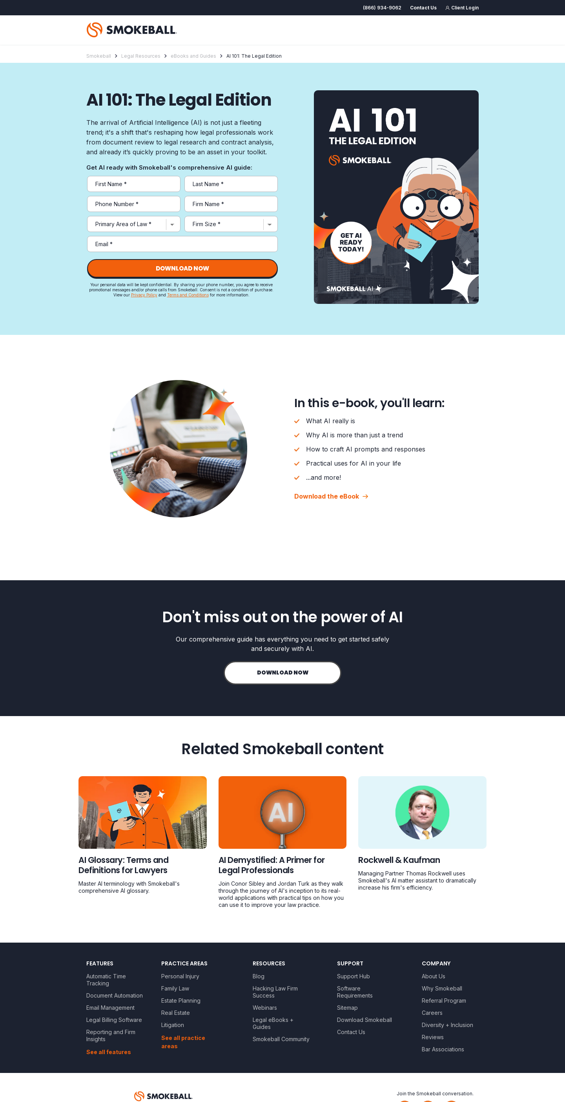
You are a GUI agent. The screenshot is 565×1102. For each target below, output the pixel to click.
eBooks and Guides (193, 56)
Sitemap (347, 1007)
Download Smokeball (364, 1019)
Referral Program (444, 1000)
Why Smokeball (442, 988)
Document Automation (114, 995)
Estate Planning (180, 1000)
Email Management (110, 1007)
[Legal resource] (142, 836)
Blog (258, 976)
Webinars (265, 1007)
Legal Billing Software (114, 1019)
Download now (282, 672)
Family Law (175, 988)
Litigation (172, 1025)
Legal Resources (140, 56)
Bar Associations (443, 1049)
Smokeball (98, 56)
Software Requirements (355, 992)
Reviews (433, 1037)
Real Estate (175, 1012)
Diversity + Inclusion (447, 1025)
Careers (432, 1012)
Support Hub (353, 976)
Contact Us (351, 1032)
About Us (433, 976)
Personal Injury (180, 976)
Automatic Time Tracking (106, 980)
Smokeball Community (281, 1039)
